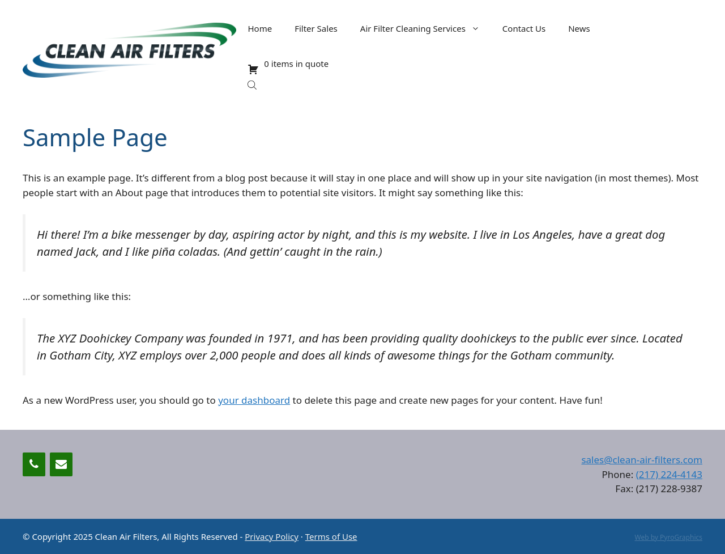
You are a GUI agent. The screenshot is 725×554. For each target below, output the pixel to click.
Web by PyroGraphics (668, 537)
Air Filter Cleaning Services (425, 28)
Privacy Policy (271, 536)
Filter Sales (316, 28)
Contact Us (523, 28)
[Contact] (61, 464)
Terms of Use (331, 536)
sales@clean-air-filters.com (641, 459)
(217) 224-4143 (669, 474)
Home (260, 28)
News (579, 28)
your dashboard (254, 400)
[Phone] (34, 464)
